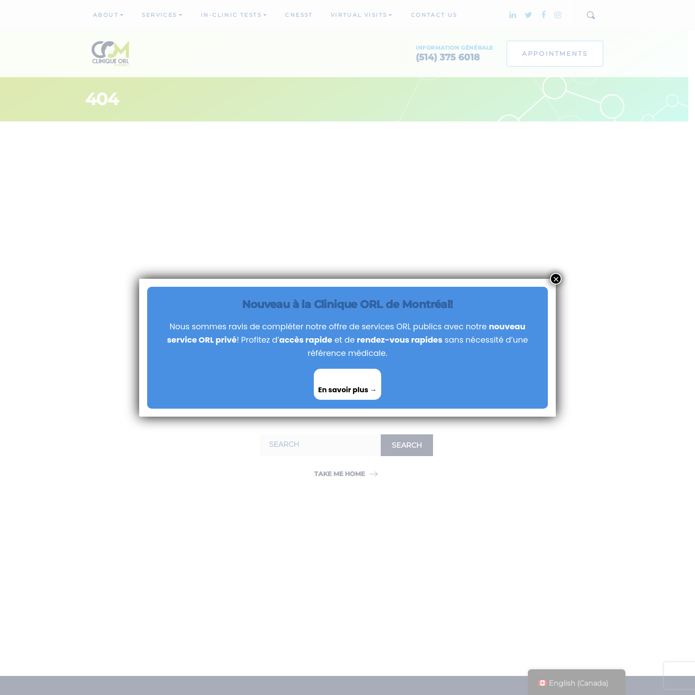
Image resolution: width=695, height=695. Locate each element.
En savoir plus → (347, 390)
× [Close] (556, 279)
